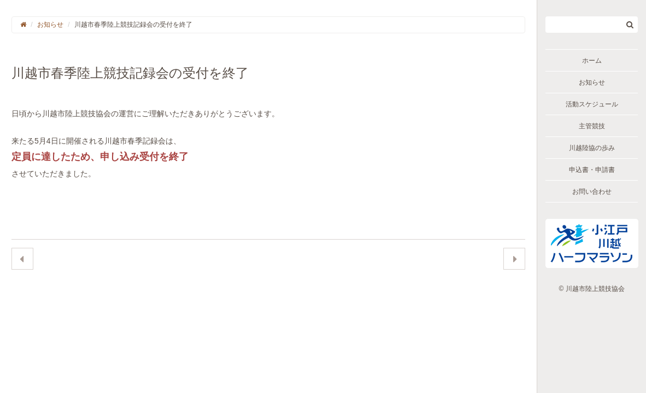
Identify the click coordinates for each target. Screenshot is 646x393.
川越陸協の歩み (592, 148)
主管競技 (592, 126)
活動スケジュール (592, 104)
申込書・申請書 (592, 170)
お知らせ (592, 82)
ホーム (592, 60)
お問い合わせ (592, 191)
